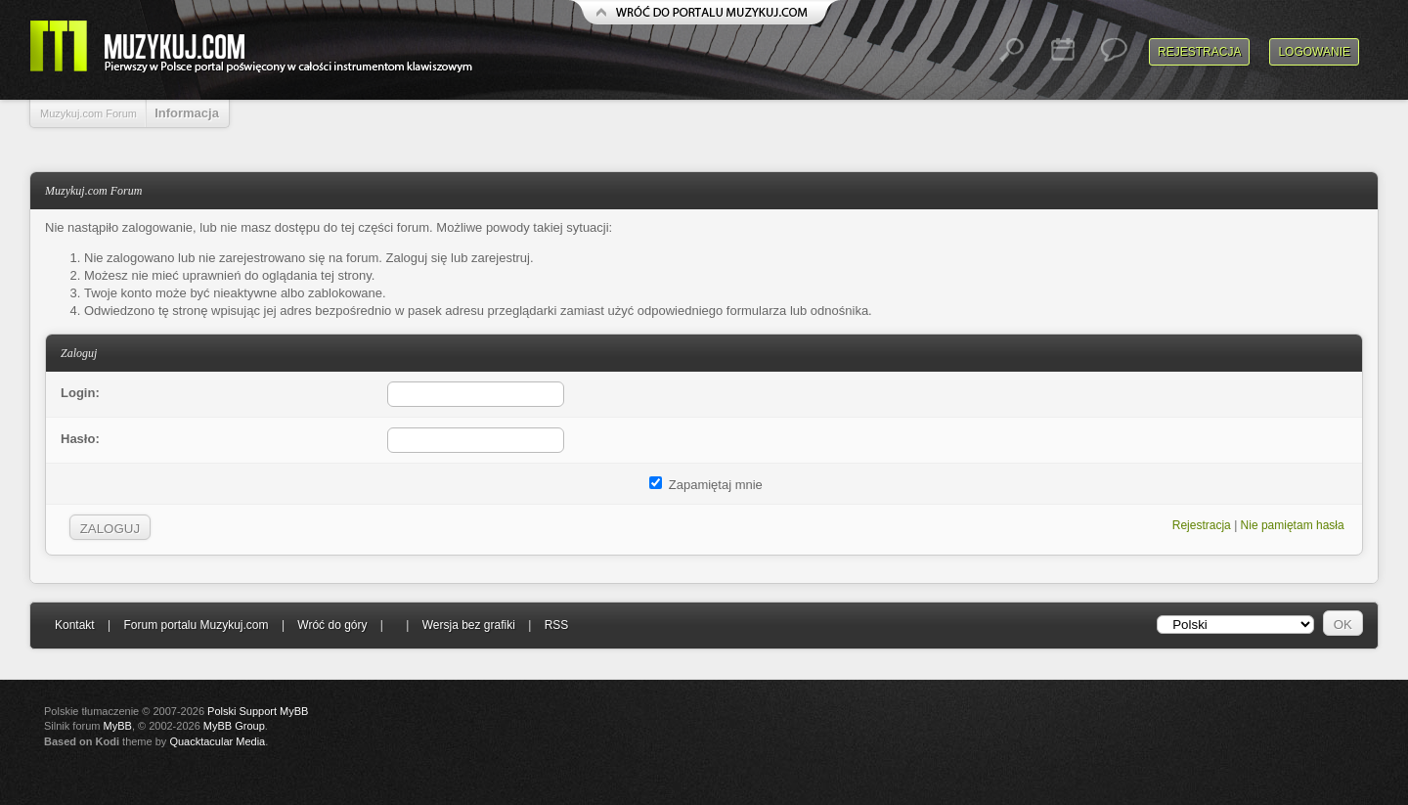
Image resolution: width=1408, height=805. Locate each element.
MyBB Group (234, 726)
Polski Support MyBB (257, 711)
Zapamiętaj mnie (706, 484)
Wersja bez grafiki (468, 625)
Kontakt (75, 625)
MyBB (118, 726)
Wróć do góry (332, 625)
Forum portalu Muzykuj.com (196, 625)
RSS (557, 625)
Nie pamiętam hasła (1292, 525)
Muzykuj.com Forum (88, 113)
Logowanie (1314, 52)
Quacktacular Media (217, 741)
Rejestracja (1199, 52)
